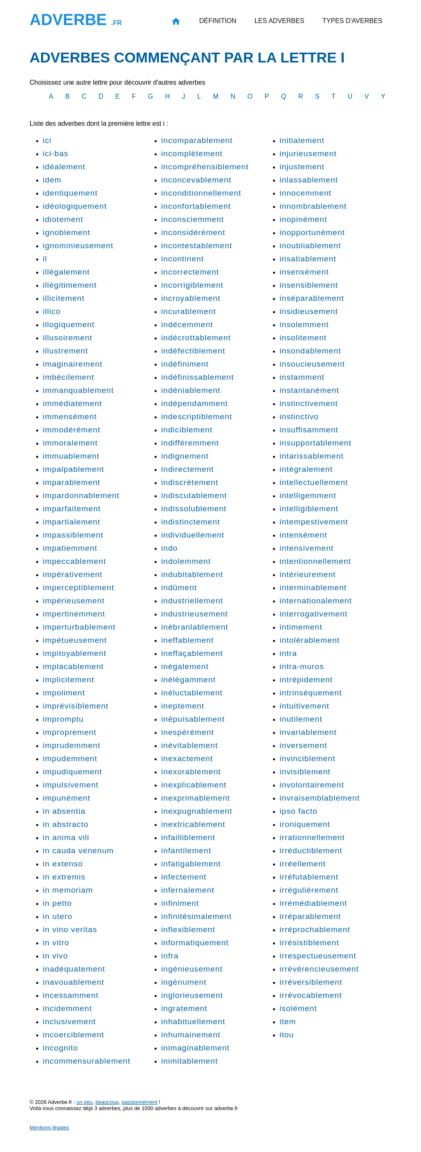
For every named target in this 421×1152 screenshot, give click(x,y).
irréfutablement (309, 877)
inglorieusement (192, 995)
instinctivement (309, 403)
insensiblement (309, 285)
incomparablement (197, 140)
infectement (183, 877)
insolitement (303, 337)
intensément (303, 535)
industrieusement (194, 613)
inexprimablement (195, 798)
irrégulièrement (309, 890)
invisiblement (305, 771)
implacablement (73, 666)
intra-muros (302, 666)
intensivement (306, 548)
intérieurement (308, 574)
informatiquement (195, 942)
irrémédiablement (313, 903)
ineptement (182, 706)
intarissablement (312, 456)
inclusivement (69, 1021)
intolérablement (310, 640)
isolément (298, 1008)
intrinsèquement (311, 692)
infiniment (180, 903)
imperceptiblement (78, 587)
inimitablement (189, 1061)
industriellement (192, 600)
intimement (301, 627)
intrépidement (306, 679)
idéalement (64, 166)
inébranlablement (194, 627)
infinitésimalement (196, 916)
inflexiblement (188, 929)
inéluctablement (191, 692)
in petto (57, 903)
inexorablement (191, 771)
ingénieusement (191, 969)
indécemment (187, 324)
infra (169, 955)
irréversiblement (311, 982)
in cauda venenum (78, 850)
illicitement (64, 298)
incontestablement (196, 245)
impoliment (64, 692)
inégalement (185, 666)
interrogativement (313, 613)
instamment (302, 377)
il (45, 258)
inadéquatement (74, 969)
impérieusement (74, 600)
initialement (302, 140)
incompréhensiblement (205, 166)
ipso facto (298, 811)
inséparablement (312, 298)
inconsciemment (192, 219)
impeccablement (74, 561)
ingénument (183, 982)
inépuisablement (193, 719)
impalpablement (73, 469)
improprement (69, 732)
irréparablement (310, 916)
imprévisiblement (76, 706)
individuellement (192, 535)
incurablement (188, 311)
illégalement (66, 272)
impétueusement (75, 640)
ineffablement (187, 640)
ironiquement (305, 824)
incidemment (67, 1008)
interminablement (313, 587)
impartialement (71, 521)
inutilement (301, 719)
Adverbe (76, 19)
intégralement (306, 469)
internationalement (316, 600)
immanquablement (78, 390)
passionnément (139, 1102)
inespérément (187, 732)
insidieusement (309, 311)
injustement (302, 166)
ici (47, 140)
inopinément (303, 219)
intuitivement (304, 706)
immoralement (70, 443)
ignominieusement (78, 245)
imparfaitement (72, 508)
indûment (179, 587)
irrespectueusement (318, 955)
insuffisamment (309, 429)
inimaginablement (195, 1047)
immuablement (71, 456)
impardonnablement (81, 495)
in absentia (64, 811)
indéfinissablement (197, 377)
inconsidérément (193, 232)
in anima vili (66, 837)
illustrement (65, 350)
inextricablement (193, 824)
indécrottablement (196, 337)
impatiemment (70, 548)
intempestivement (314, 521)
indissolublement (194, 508)
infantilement (186, 850)
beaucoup (106, 1102)
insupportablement (316, 443)
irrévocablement (311, 995)
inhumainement (190, 1034)
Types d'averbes (352, 20)
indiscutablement (194, 495)
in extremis (64, 877)
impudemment (70, 758)
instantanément (309, 390)
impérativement (72, 574)
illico (51, 311)
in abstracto (65, 824)
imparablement (71, 482)
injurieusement (308, 153)
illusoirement (68, 337)
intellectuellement (314, 482)
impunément (66, 798)
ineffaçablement (192, 653)
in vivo (55, 955)
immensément (70, 416)
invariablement (308, 732)
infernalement (187, 890)
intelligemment (308, 495)
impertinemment (74, 613)
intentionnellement (315, 561)
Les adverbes (279, 20)
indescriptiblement (196, 416)
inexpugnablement (196, 811)
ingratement (184, 1008)
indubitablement (192, 574)
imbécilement (68, 377)
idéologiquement (75, 206)
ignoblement (66, 232)
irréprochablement (315, 929)
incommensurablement (86, 1061)
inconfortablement (196, 206)
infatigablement (191, 863)
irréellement (303, 863)
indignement (185, 456)
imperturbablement (79, 627)
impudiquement (72, 771)
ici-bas (55, 153)
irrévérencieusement (319, 969)
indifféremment (190, 443)
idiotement (63, 219)
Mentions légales (49, 1127)
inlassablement (309, 179)
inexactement (187, 758)
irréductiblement (311, 850)
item (288, 1021)
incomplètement (191, 153)
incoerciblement (73, 1034)
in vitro (56, 942)
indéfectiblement (193, 350)
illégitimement (70, 285)
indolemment (186, 561)
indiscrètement (189, 482)
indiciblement (187, 429)
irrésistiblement (309, 942)
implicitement (68, 679)
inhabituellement (193, 1021)
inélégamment (188, 679)
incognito (60, 1047)
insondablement (310, 350)
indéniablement (190, 390)
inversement (303, 745)
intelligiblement (309, 508)
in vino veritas (70, 929)
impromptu (63, 719)
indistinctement (190, 521)
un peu (84, 1102)
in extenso (63, 863)
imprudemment (71, 745)
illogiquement (69, 324)
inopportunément (312, 232)
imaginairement (72, 364)
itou (287, 1034)
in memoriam (68, 890)
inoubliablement (310, 245)
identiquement (70, 193)
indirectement (187, 469)
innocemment (305, 193)
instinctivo (299, 416)
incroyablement (190, 298)
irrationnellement (312, 837)
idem (52, 179)
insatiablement (308, 258)
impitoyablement (74, 653)
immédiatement (72, 403)
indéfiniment (184, 364)
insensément (304, 272)
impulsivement (71, 784)
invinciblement (307, 758)
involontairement (312, 784)
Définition (217, 20)
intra (288, 653)
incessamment (71, 995)
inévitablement (189, 745)
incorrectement (190, 272)
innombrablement (313, 206)
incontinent (182, 258)
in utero (57, 916)
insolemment (304, 324)
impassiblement (73, 535)
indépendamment (194, 403)
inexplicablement (194, 784)
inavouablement (73, 982)
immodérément (71, 429)
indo (169, 548)
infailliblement (188, 837)
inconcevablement (196, 179)
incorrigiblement (192, 285)
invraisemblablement (320, 798)
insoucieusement (312, 364)
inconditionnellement (201, 193)
